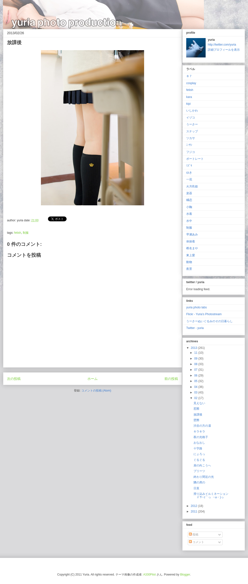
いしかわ (192, 110)
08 (196, 364)
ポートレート (195, 158)
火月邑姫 (192, 186)
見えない (199, 403)
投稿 (193, 534)
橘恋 (189, 200)
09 (196, 358)
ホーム (92, 379)
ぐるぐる (199, 460)
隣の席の (199, 482)
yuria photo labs (196, 307)
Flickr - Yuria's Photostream (204, 314)
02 (196, 398)
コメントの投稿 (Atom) (96, 390)
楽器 (189, 193)
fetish (17, 232)
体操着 (190, 241)
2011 (194, 511)
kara (189, 97)
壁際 (196, 420)
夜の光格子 (201, 437)
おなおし (199, 442)
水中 (189, 221)
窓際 (196, 408)
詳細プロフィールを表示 (224, 49)
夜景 (189, 269)
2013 (194, 348)
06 (196, 375)
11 (196, 352)
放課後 (198, 414)
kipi (188, 103)
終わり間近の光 (204, 477)
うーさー (192, 124)
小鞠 (189, 207)
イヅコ (190, 117)
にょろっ (199, 454)
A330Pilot (149, 574)
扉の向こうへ (202, 465)
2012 (194, 506)
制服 (26, 232)
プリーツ (199, 471)
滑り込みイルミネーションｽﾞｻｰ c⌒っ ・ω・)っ (211, 495)
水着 (189, 214)
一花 (189, 179)
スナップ (192, 131)
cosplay (191, 83)
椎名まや (192, 248)
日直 (196, 488)
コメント (196, 542)
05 (196, 381)
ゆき (189, 172)
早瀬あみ (192, 234)
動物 (189, 262)
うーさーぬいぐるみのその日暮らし (209, 321)
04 (196, 387)
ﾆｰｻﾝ (189, 145)
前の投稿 (171, 379)
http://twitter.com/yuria (222, 44)
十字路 (198, 448)
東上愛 (190, 255)
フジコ (190, 152)
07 (196, 369)
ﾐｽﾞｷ (189, 165)
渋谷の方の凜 (202, 425)
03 (196, 392)
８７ (189, 76)
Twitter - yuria (195, 328)
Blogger (185, 574)
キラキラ (199, 431)
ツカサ (190, 138)
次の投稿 (14, 379)
